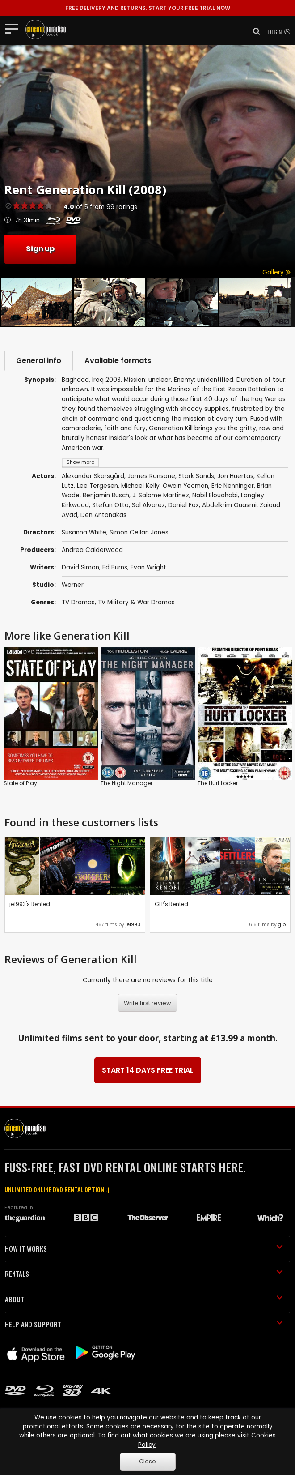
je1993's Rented (29, 904)
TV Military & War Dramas (136, 602)
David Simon (80, 567)
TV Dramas (78, 602)
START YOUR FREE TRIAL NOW (147, 8)
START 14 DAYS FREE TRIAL (148, 1070)
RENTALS (144, 1273)
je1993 (133, 924)
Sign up (40, 249)
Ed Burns (114, 567)
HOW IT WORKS (144, 1248)
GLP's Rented (171, 904)
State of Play (20, 783)
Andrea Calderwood (92, 550)
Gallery (276, 272)
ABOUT (144, 1299)
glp (282, 924)
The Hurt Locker (218, 783)
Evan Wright (148, 567)
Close (147, 1461)
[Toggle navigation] (14, 28)
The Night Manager (126, 783)
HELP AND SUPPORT (144, 1324)
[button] (254, 31)
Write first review (147, 1003)
